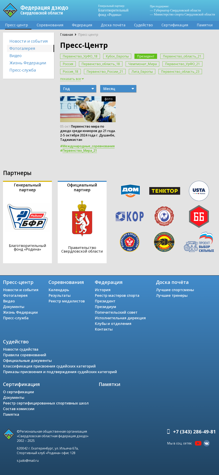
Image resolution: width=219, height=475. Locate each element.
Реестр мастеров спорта (117, 295)
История (103, 289)
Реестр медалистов (66, 301)
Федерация (82, 25)
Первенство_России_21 (105, 71)
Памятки (205, 25)
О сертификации (18, 391)
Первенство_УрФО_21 (182, 64)
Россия (68, 64)
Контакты (104, 329)
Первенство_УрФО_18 (80, 56)
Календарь (58, 289)
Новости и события (28, 41)
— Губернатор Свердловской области (175, 10)
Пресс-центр (16, 25)
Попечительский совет (116, 312)
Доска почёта (113, 25)
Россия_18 (70, 71)
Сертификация (174, 25)
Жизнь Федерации (27, 63)
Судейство (143, 25)
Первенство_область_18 (101, 64)
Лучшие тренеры (172, 295)
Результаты (59, 295)
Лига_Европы (142, 71)
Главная (66, 34)
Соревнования (50, 25)
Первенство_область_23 (180, 71)
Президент (145, 56)
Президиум (105, 306)
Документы (13, 306)
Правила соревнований (24, 354)
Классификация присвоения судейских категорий (49, 366)
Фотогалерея (22, 48)
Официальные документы (27, 360)
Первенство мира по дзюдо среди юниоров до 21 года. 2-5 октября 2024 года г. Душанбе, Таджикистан (88, 133)
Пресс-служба (22, 70)
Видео (15, 55)
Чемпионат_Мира (142, 64)
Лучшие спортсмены (175, 289)
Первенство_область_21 (182, 56)
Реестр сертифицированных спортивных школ (46, 403)
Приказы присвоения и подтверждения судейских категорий (60, 371)
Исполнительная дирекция (120, 317)
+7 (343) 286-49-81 (194, 431)
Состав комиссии (18, 408)
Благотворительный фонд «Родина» (113, 10)
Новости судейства (20, 349)
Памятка (11, 414)
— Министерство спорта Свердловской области (182, 14)
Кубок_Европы (117, 56)
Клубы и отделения (113, 323)
